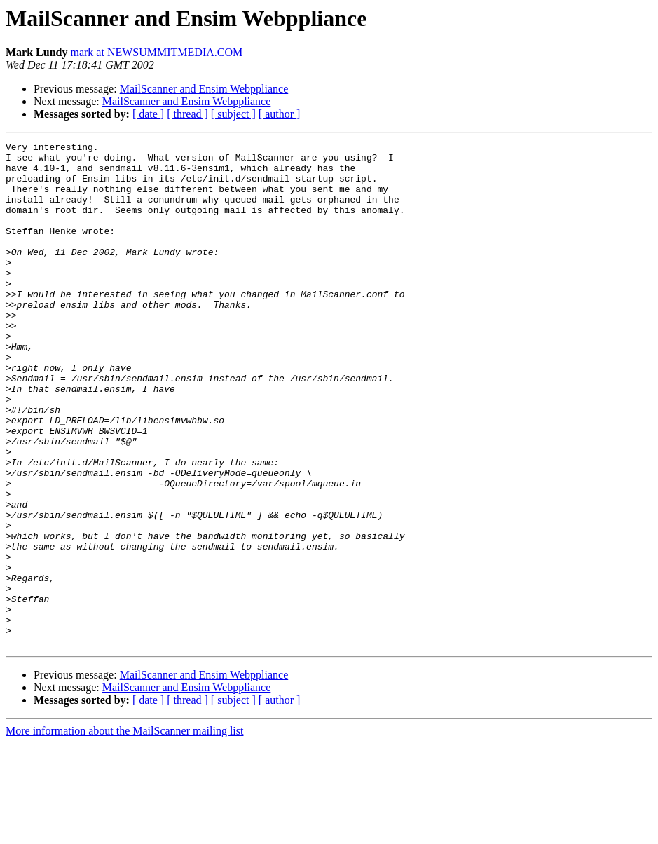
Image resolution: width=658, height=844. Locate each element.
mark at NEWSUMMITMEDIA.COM (156, 52)
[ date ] (148, 114)
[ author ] (280, 114)
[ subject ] (233, 114)
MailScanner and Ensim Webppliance (204, 89)
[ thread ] (187, 114)
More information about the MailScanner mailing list (124, 832)
